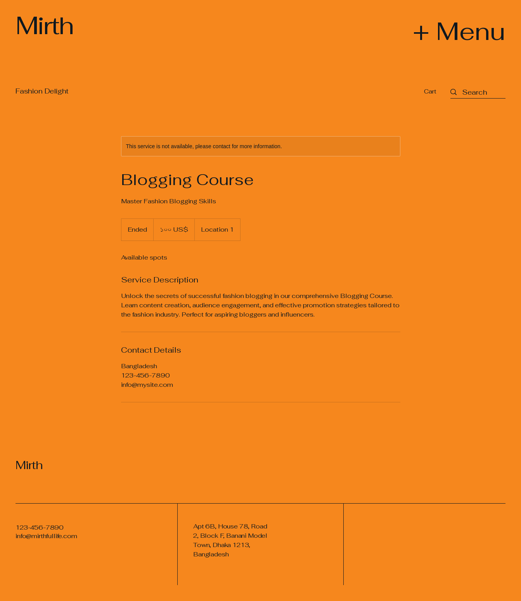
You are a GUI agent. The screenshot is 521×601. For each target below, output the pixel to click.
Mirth (29, 465)
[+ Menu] (439, 31)
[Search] (474, 92)
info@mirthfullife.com (46, 536)
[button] (435, 91)
